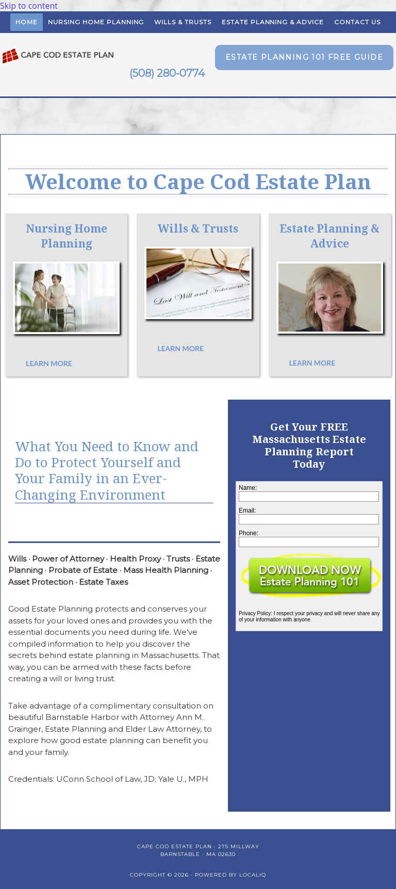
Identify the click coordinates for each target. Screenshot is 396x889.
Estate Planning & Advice (273, 22)
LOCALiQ (252, 874)
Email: (247, 510)
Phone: (248, 533)
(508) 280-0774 (167, 73)
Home (26, 22)
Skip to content (29, 5)
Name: (248, 487)
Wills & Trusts (182, 22)
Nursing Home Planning (96, 22)
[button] (304, 57)
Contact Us (357, 22)
